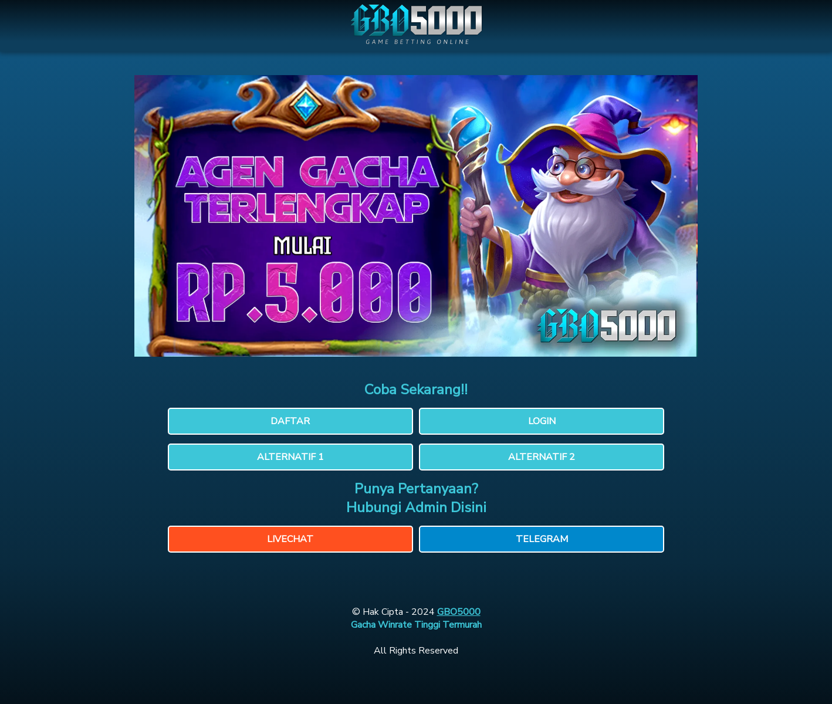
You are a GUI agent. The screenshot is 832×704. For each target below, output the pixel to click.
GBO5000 (459, 611)
